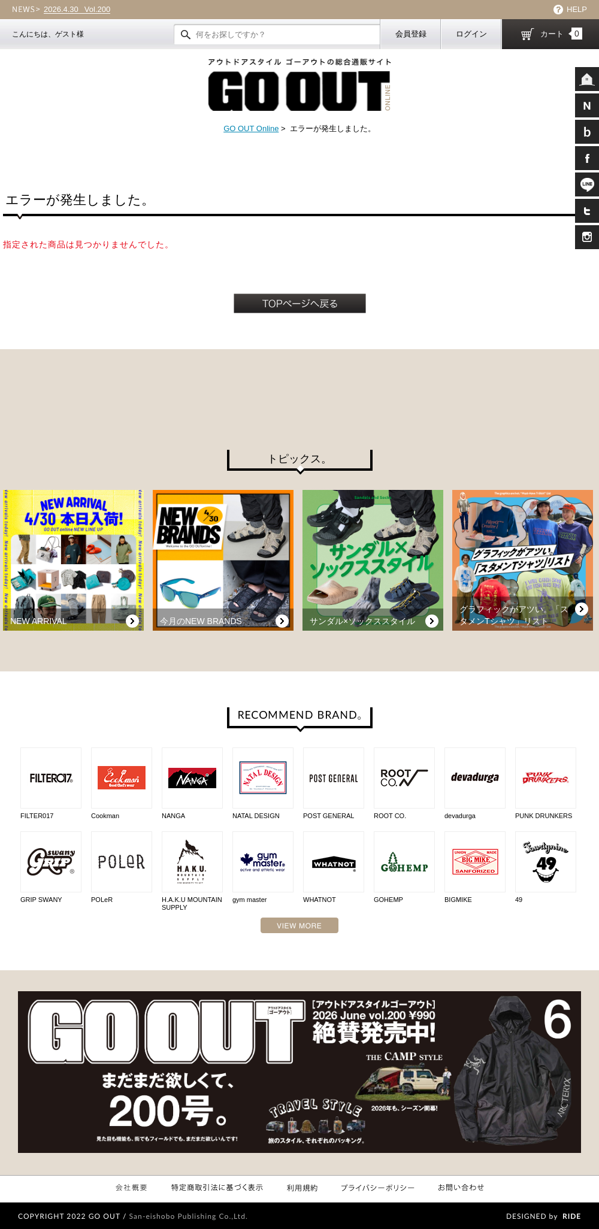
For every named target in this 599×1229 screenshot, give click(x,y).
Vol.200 (77, 9)
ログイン (471, 33)
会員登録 (410, 33)
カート (561, 34)
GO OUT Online (251, 128)
